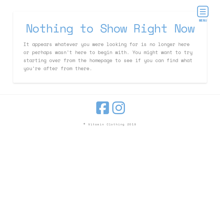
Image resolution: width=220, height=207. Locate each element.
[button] (203, 11)
